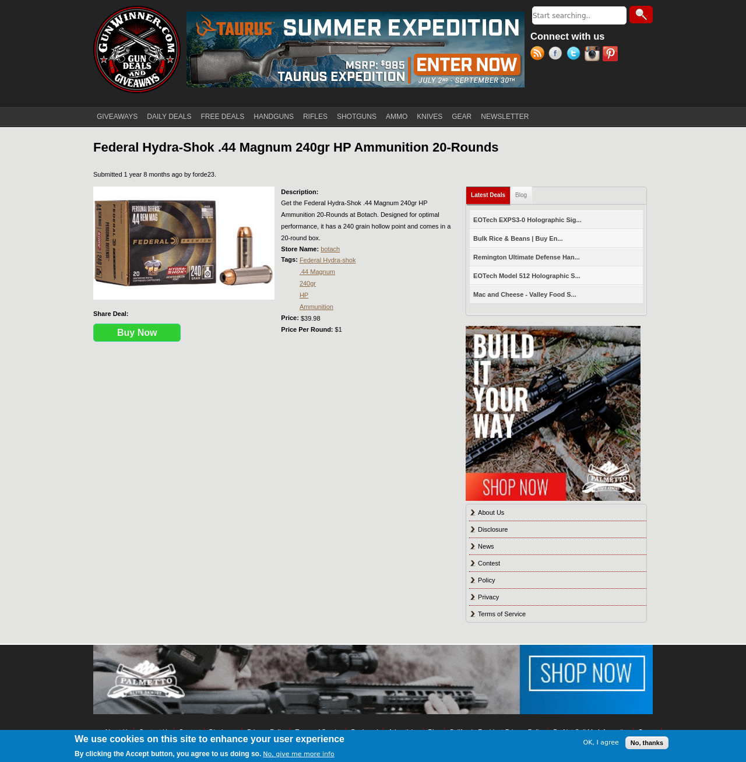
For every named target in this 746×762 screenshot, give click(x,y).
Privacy (488, 597)
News (486, 546)
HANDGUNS (274, 117)
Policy (486, 580)
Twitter (575, 55)
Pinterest (612, 55)
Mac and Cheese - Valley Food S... (524, 294)
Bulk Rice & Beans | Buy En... (517, 238)
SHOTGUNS (356, 117)
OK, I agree (601, 742)
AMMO (396, 117)
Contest (489, 563)
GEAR (461, 117)
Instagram (594, 55)
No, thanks (647, 742)
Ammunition (316, 306)
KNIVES (429, 117)
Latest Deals (491, 192)
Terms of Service (502, 613)
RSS (539, 55)
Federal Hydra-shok (328, 260)
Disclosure (493, 529)
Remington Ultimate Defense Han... (526, 257)
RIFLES (315, 117)
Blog (521, 195)
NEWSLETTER (505, 117)
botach (330, 248)
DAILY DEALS (169, 117)
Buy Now (137, 333)
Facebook (557, 55)
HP (304, 295)
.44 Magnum (317, 271)
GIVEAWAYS (117, 117)
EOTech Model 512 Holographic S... (526, 275)
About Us (491, 512)
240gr (308, 283)
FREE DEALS (223, 117)
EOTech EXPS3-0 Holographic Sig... (527, 219)
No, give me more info (298, 754)
